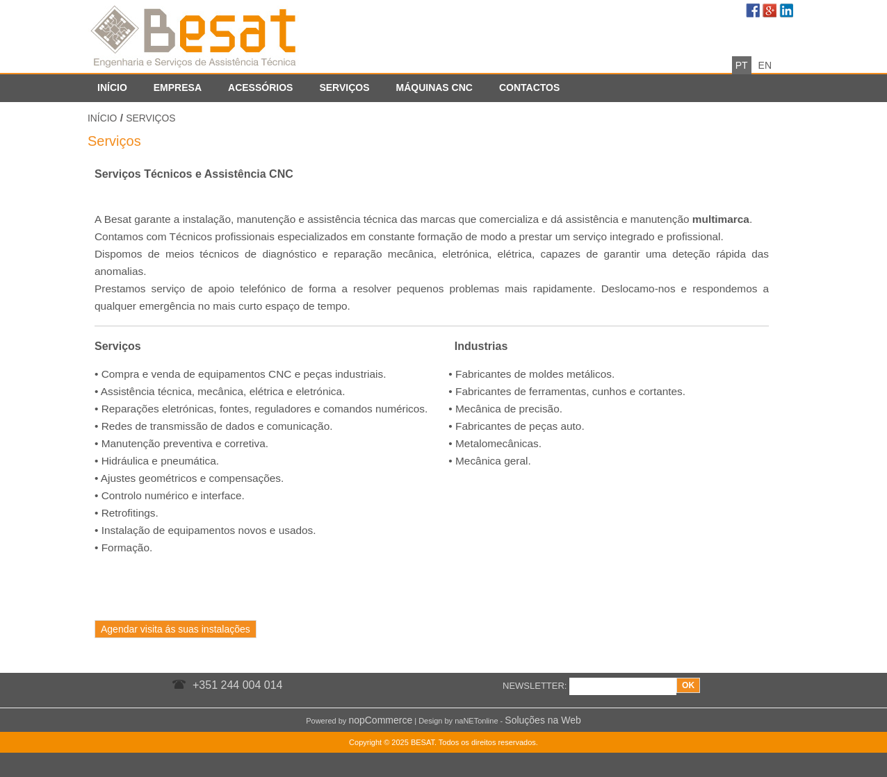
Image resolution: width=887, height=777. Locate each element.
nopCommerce (380, 720)
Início (112, 87)
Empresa (178, 87)
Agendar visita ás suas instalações (175, 629)
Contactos (529, 87)
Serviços (344, 87)
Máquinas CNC (434, 87)
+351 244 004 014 (237, 685)
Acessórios (260, 87)
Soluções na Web (542, 720)
